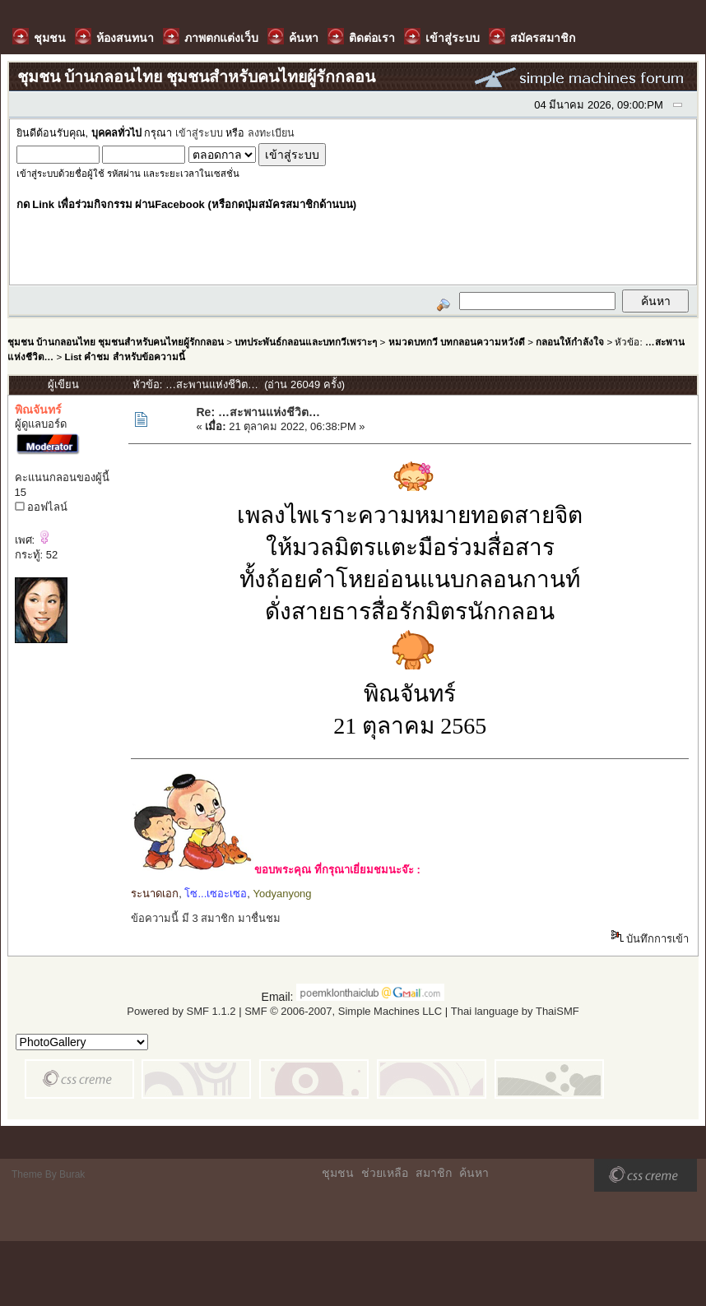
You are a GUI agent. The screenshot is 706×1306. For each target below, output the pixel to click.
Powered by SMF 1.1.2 (181, 1011)
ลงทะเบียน (271, 133)
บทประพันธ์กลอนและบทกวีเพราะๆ (306, 341)
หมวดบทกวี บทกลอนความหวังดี (456, 341)
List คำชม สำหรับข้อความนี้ (125, 356)
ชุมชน (338, 1172)
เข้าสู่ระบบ (199, 133)
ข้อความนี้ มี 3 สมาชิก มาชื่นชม (206, 918)
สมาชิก (434, 1172)
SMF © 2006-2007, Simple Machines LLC (343, 1011)
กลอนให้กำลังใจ (570, 341)
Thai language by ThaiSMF (515, 1011)
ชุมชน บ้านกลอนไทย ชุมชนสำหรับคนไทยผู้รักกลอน (115, 341)
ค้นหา (474, 1172)
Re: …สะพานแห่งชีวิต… (257, 412)
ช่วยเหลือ (384, 1172)
